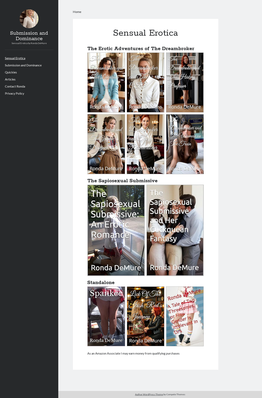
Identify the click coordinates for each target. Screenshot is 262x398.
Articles (10, 79)
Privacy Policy (14, 93)
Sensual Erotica (15, 58)
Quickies (11, 72)
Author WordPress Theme (149, 394)
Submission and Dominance (29, 36)
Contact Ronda (15, 86)
